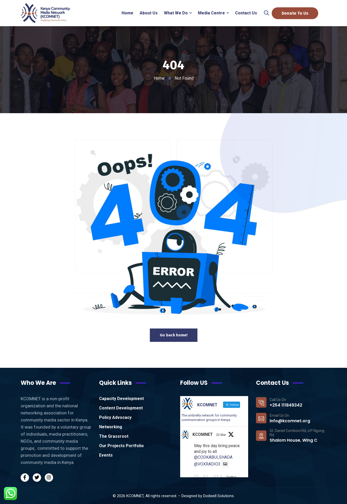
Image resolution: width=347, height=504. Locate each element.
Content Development (121, 408)
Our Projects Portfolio (121, 445)
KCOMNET (202, 434)
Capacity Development (121, 398)
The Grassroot (113, 436)
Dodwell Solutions (218, 496)
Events (106, 455)
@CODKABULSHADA (213, 457)
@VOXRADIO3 (207, 464)
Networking (110, 426)
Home (159, 78)
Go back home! (173, 335)
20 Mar (221, 435)
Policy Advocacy (115, 417)
